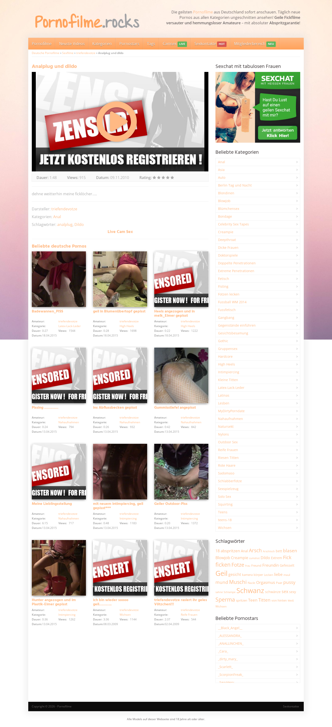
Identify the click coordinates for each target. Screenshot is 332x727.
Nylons (223, 434)
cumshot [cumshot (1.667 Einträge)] (254, 558)
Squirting (225, 504)
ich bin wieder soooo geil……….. (110, 602)
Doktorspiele (228, 255)
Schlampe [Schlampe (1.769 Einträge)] (229, 592)
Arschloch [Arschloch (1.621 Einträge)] (269, 551)
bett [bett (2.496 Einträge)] (279, 551)
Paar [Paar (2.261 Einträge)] (279, 583)
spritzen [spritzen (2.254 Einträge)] (241, 600)
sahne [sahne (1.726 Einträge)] (219, 592)
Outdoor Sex (228, 442)
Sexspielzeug (228, 488)
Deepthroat (227, 239)
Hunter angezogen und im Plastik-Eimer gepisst (54, 602)
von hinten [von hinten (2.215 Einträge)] (279, 600)
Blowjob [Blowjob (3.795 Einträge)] (222, 557)
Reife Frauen (189, 615)
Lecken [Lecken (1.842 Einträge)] (268, 575)
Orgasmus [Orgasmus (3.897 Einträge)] (265, 582)
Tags (151, 43)
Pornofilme (203, 12)
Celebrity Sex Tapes (233, 224)
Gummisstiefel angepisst (175, 408)
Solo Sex (224, 496)
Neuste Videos (72, 43)
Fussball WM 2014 (232, 302)
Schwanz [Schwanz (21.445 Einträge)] (250, 590)
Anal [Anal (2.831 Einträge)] (244, 550)
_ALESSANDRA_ (230, 635)
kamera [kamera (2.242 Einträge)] (247, 575)
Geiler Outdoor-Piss (170, 504)
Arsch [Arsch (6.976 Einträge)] (255, 550)
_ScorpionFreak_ (230, 674)
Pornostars (129, 43)
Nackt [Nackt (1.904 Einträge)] (251, 583)
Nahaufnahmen (68, 422)
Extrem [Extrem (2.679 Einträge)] (276, 558)
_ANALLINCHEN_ (230, 643)
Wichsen (125, 615)
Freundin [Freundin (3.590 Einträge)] (270, 565)
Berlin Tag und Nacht (235, 185)
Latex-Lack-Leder (69, 326)
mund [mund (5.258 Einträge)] (221, 582)
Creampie (225, 232)
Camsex (175, 44)
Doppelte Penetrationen (237, 263)
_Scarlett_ (225, 667)
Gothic (223, 341)
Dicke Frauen (228, 247)
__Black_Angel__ (230, 628)
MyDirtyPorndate (231, 411)
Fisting (223, 286)
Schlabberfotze (230, 481)
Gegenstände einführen (237, 325)
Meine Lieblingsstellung (52, 504)
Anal (57, 216)
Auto (221, 177)
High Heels (127, 326)
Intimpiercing (128, 518)
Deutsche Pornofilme (45, 53)
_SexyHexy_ (226, 682)
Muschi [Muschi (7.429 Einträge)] (238, 581)
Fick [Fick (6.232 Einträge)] (287, 557)
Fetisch (223, 278)
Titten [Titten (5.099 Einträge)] (264, 600)
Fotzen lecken (228, 294)
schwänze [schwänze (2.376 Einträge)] (273, 592)
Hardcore (225, 356)
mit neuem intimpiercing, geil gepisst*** (118, 506)
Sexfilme (67, 53)
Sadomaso (226, 473)
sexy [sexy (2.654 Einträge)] (292, 592)
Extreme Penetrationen (236, 271)
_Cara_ (223, 651)
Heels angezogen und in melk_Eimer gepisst (174, 313)
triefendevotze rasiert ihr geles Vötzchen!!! (180, 602)
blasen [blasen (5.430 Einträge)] (290, 550)
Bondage (225, 216)
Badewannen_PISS (47, 311)
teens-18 (225, 520)
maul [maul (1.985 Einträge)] (286, 575)
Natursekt (226, 426)
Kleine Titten (228, 380)
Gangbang (226, 317)
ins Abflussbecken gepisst (115, 408)
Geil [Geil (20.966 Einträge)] (221, 573)
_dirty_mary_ (228, 659)
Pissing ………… (45, 408)
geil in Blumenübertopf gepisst (119, 311)
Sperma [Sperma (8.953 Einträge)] (225, 599)
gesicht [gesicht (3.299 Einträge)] (234, 574)
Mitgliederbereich (255, 44)
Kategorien (102, 43)
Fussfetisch (227, 309)
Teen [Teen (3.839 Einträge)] (252, 600)
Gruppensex (227, 348)
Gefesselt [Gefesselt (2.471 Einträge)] (287, 565)
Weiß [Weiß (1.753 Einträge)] (291, 600)
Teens (222, 512)
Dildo (79, 224)
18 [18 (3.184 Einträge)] (217, 550)
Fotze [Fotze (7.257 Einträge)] (237, 564)
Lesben (223, 403)
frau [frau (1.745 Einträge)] (247, 565)
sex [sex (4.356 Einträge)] (285, 591)
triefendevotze (85, 53)
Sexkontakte (210, 44)
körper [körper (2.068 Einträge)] (258, 575)
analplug (65, 224)
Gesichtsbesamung (233, 333)
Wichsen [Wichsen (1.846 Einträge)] (221, 606)
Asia (221, 169)
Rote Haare (226, 465)
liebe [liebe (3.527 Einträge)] (278, 574)
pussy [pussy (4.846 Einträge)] (289, 582)
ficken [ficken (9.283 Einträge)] (223, 564)
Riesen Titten (228, 457)
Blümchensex (228, 208)
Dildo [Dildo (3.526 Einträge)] (265, 557)
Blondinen (226, 193)
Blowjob (224, 201)
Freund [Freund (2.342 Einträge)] (256, 565)
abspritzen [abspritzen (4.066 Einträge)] (230, 550)
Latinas (223, 395)
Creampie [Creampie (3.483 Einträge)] (239, 557)
